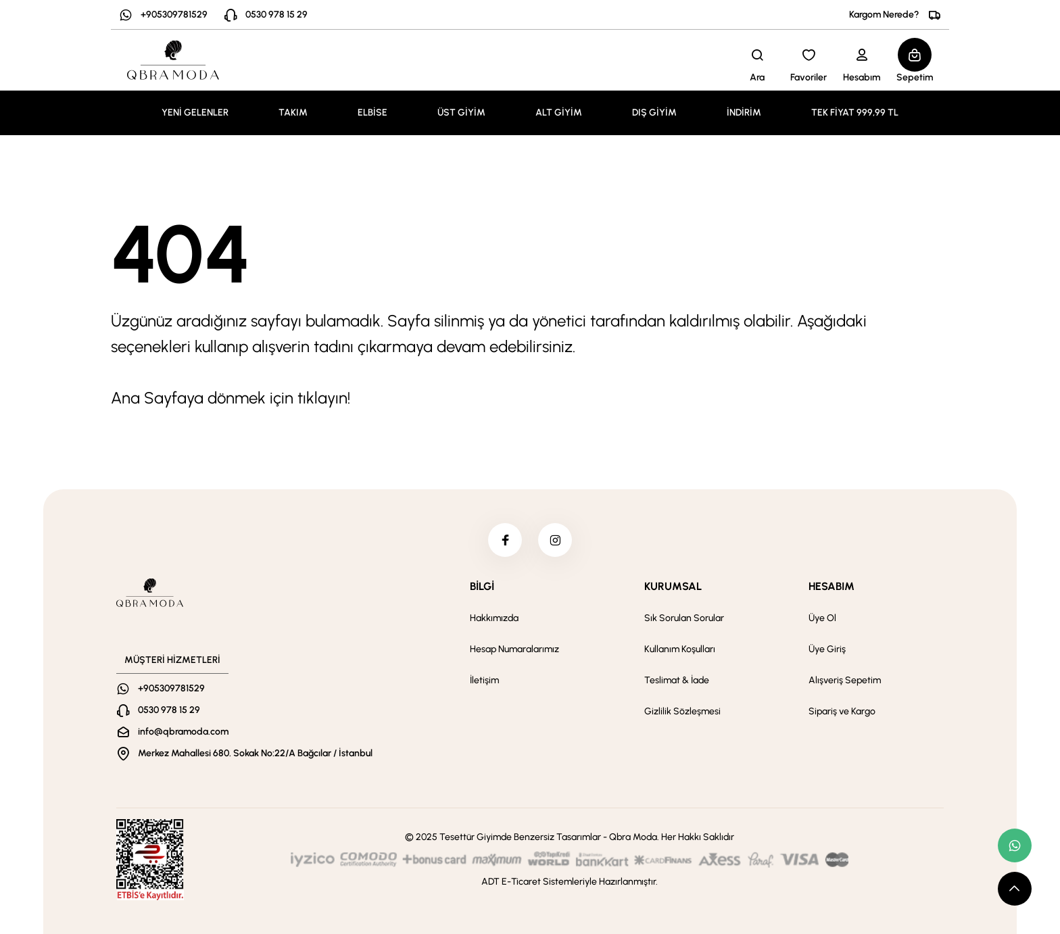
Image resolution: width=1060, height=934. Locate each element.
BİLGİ (482, 586)
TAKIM (293, 112)
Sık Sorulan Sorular (684, 618)
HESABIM (831, 586)
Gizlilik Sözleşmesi (682, 711)
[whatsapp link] (1015, 845)
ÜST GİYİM (461, 112)
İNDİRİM (744, 112)
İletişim (484, 680)
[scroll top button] (1015, 889)
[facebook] (505, 540)
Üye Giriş (827, 649)
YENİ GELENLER (195, 112)
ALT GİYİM (558, 112)
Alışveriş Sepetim (845, 680)
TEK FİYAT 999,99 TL (854, 112)
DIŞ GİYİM (654, 112)
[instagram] (555, 540)
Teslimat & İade (676, 680)
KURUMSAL (673, 586)
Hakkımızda (494, 618)
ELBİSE (372, 112)
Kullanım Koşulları (679, 649)
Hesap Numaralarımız (514, 649)
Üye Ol (822, 618)
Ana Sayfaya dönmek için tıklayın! (230, 398)
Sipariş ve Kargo (842, 711)
